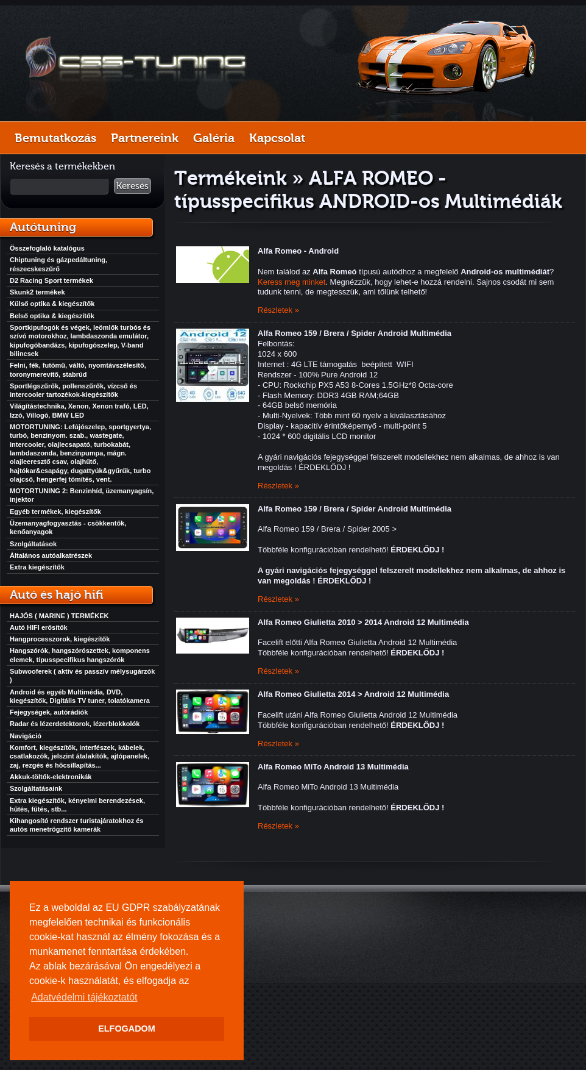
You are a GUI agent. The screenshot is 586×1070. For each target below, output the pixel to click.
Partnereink (144, 137)
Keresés (132, 185)
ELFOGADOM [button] (126, 1028)
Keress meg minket (291, 282)
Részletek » (278, 310)
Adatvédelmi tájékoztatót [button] (84, 997)
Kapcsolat (277, 137)
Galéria (214, 137)
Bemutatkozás (55, 137)
